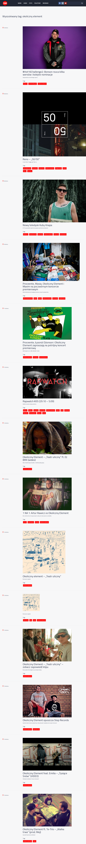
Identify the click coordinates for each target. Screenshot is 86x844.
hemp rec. (26, 234)
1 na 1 (25, 522)
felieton (30, 410)
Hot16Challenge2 (32, 84)
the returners (63, 234)
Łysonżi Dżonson (43, 357)
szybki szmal (62, 298)
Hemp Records (33, 234)
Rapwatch (26, 413)
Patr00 (64, 168)
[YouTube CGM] (65, 3)
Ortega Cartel (58, 168)
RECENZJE (45, 3)
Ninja (34, 620)
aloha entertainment (28, 298)
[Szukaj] (82, 3)
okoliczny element (42, 84)
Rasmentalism (33, 413)
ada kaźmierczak (27, 168)
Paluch (57, 410)
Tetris (34, 841)
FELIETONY (37, 3)
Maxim (40, 298)
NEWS (19, 3)
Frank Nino (35, 168)
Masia (35, 298)
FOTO (30, 3)
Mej (30, 620)
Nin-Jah (37, 522)
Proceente (55, 298)
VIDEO (25, 3)
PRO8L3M (67, 410)
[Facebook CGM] (59, 3)
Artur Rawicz (30, 522)
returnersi (56, 234)
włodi (44, 413)
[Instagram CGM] (62, 3)
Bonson (25, 84)
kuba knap (40, 234)
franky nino (41, 168)
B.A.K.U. (25, 410)
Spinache (30, 171)
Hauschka (36, 410)
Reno (25, 171)
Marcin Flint (42, 410)
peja (62, 410)
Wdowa (39, 413)
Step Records (36, 729)
